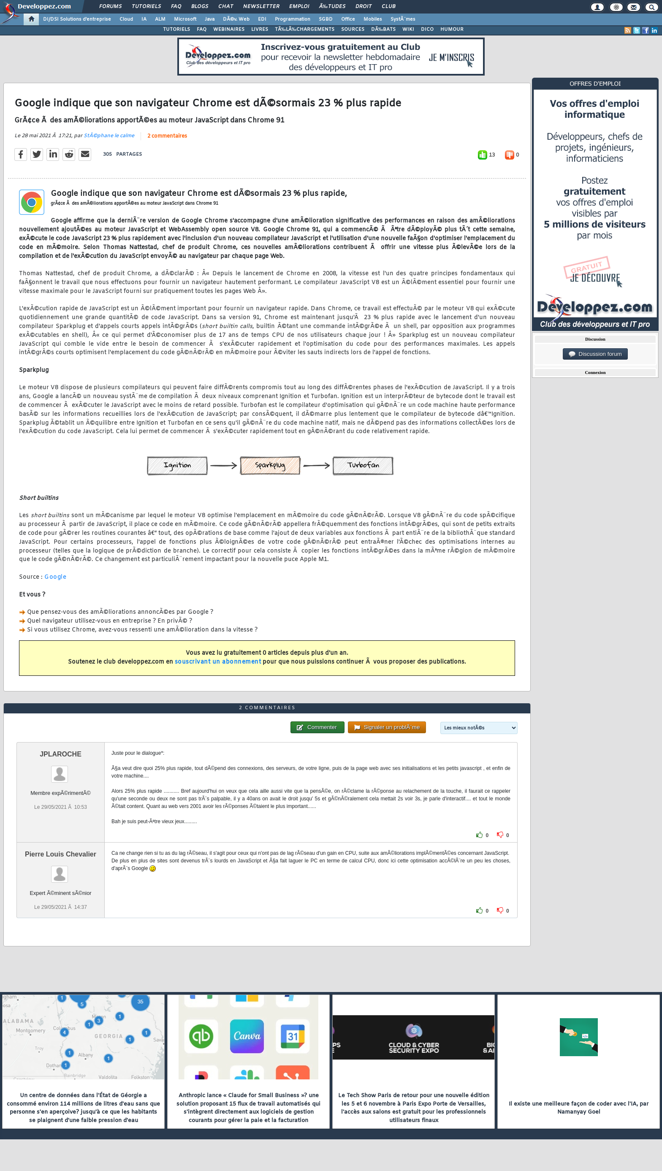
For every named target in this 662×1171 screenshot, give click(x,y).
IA (144, 19)
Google (55, 577)
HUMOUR (452, 30)
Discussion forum (595, 354)
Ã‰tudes (332, 6)
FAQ (176, 6)
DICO (427, 30)
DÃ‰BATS (383, 30)
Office (348, 19)
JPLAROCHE (60, 754)
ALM (160, 19)
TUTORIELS (176, 30)
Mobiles (373, 19)
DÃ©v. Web (236, 19)
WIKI (408, 30)
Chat (225, 6)
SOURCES (352, 30)
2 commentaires (167, 136)
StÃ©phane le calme (109, 136)
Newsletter (261, 6)
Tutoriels (146, 6)
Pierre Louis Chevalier (60, 854)
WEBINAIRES (228, 30)
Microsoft (185, 19)
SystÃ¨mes (403, 19)
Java (209, 19)
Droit (363, 6)
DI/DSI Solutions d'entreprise (77, 19)
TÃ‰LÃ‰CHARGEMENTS (304, 30)
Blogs (199, 6)
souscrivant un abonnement (218, 662)
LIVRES (259, 30)
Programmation (292, 19)
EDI (262, 19)
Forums (110, 6)
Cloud (126, 19)
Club (388, 6)
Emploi (299, 6)
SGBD (326, 19)
